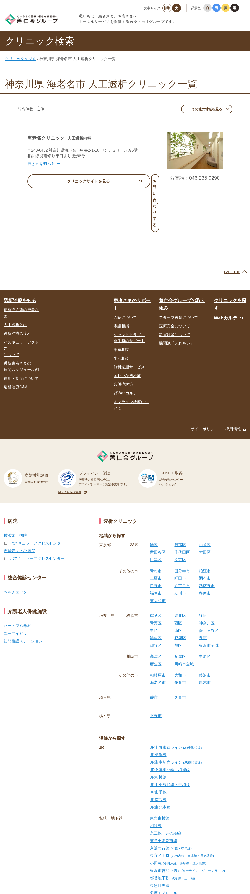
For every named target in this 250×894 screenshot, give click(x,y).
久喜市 (180, 654)
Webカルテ (226, 274)
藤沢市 (205, 631)
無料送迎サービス (129, 323)
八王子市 (182, 542)
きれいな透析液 (127, 332)
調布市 (205, 535)
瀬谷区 (156, 602)
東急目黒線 (159, 842)
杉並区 (205, 501)
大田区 (205, 508)
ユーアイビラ (15, 589)
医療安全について (174, 282)
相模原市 (158, 631)
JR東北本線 (160, 763)
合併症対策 (123, 341)
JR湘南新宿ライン (176, 719)
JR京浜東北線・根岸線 (170, 726)
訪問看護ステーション (23, 597)
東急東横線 (159, 774)
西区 (178, 579)
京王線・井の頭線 (165, 789)
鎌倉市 (180, 639)
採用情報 (233, 385)
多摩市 (205, 549)
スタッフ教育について (178, 274)
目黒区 (156, 516)
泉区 (203, 594)
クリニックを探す (20, 59)
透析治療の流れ (17, 290)
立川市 (180, 549)
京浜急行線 (171, 804)
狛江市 (205, 527)
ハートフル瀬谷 (17, 582)
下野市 (156, 672)
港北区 (180, 572)
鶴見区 (156, 572)
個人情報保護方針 (69, 448)
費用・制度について (21, 334)
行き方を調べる (41, 164)
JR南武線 (158, 756)
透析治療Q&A (16, 343)
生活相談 (121, 314)
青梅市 (156, 527)
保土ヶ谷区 (209, 587)
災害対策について (174, 291)
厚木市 (205, 639)
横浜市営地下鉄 (187, 827)
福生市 (156, 549)
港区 (154, 501)
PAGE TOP (232, 228)
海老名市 (158, 639)
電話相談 (121, 282)
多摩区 (180, 613)
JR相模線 (158, 733)
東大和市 (158, 557)
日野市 (156, 542)
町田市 (180, 535)
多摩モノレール (163, 849)
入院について (125, 274)
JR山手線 (158, 748)
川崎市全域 (184, 620)
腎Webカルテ (125, 349)
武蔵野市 (207, 542)
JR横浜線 (158, 711)
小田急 (178, 819)
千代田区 (182, 508)
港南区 (156, 594)
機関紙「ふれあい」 (176, 300)
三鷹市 (156, 535)
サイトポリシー (204, 385)
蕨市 (154, 654)
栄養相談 (121, 306)
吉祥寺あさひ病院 (19, 507)
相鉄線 (156, 782)
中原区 (205, 613)
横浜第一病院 (15, 492)
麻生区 (156, 620)
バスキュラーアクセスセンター (37, 499)
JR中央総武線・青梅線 (170, 741)
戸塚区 (180, 594)
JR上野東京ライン (176, 704)
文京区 (180, 516)
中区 (154, 587)
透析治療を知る (20, 256)
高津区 (156, 613)
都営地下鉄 (172, 834)
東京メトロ (182, 812)
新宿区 (180, 501)
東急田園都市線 (163, 797)
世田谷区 (158, 508)
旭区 (178, 602)
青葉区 (156, 579)
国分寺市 (182, 527)
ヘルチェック (15, 548)
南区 (178, 587)
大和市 (180, 631)
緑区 (203, 572)
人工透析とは (15, 281)
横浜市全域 (209, 602)
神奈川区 (207, 579)
